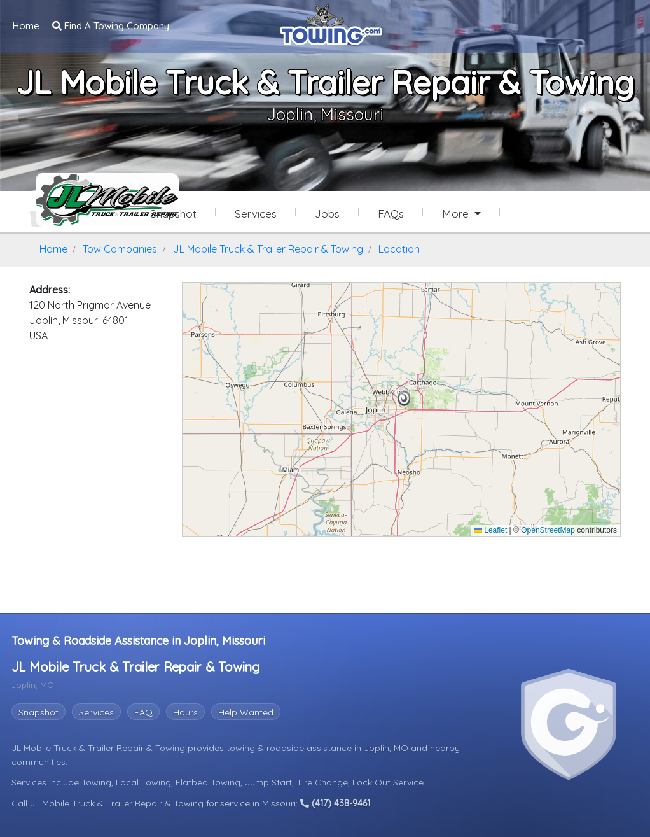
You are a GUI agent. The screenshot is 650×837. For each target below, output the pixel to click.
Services (96, 712)
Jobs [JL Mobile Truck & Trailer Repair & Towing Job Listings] (327, 213)
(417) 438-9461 (335, 803)
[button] (404, 398)
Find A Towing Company (110, 26)
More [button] (457, 213)
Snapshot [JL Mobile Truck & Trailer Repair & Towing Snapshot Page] (173, 213)
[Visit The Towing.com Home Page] (331, 23)
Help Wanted (245, 712)
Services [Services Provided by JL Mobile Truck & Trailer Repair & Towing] (256, 213)
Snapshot (38, 712)
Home (26, 26)
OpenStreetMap (548, 530)
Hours (185, 712)
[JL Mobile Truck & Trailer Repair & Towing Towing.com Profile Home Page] (80, 200)
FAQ (143, 712)
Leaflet (490, 530)
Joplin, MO (387, 748)
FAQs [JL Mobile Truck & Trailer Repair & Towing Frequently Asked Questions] (391, 213)
